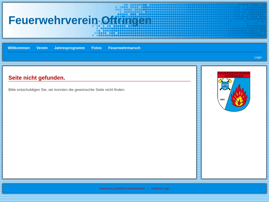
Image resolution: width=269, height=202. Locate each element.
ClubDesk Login (160, 188)
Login (258, 57)
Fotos (96, 48)
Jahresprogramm (69, 48)
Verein (42, 48)
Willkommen (19, 48)
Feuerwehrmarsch (124, 48)
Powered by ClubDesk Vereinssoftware (122, 188)
